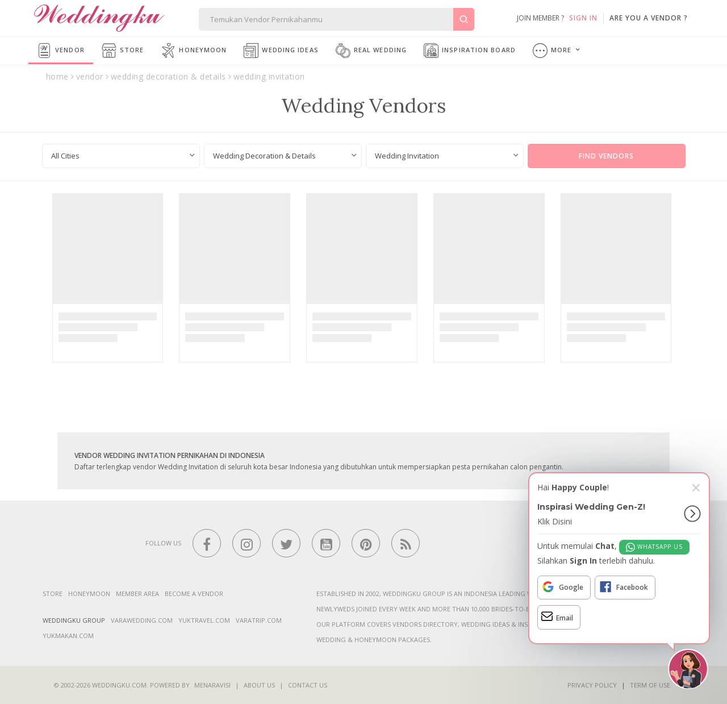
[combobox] (121, 156)
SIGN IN (583, 18)
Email (557, 616)
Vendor (61, 50)
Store (123, 50)
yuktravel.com (204, 620)
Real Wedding (371, 50)
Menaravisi (212, 685)
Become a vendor (194, 593)
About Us (259, 685)
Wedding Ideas (281, 50)
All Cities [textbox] (65, 156)
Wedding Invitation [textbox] (407, 156)
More (552, 50)
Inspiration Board (470, 50)
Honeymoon (194, 50)
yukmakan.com (68, 635)
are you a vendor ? (648, 18)
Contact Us (307, 685)
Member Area (137, 593)
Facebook (623, 587)
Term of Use (650, 685)
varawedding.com (142, 620)
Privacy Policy (592, 685)
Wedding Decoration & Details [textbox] (264, 156)
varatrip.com (259, 620)
